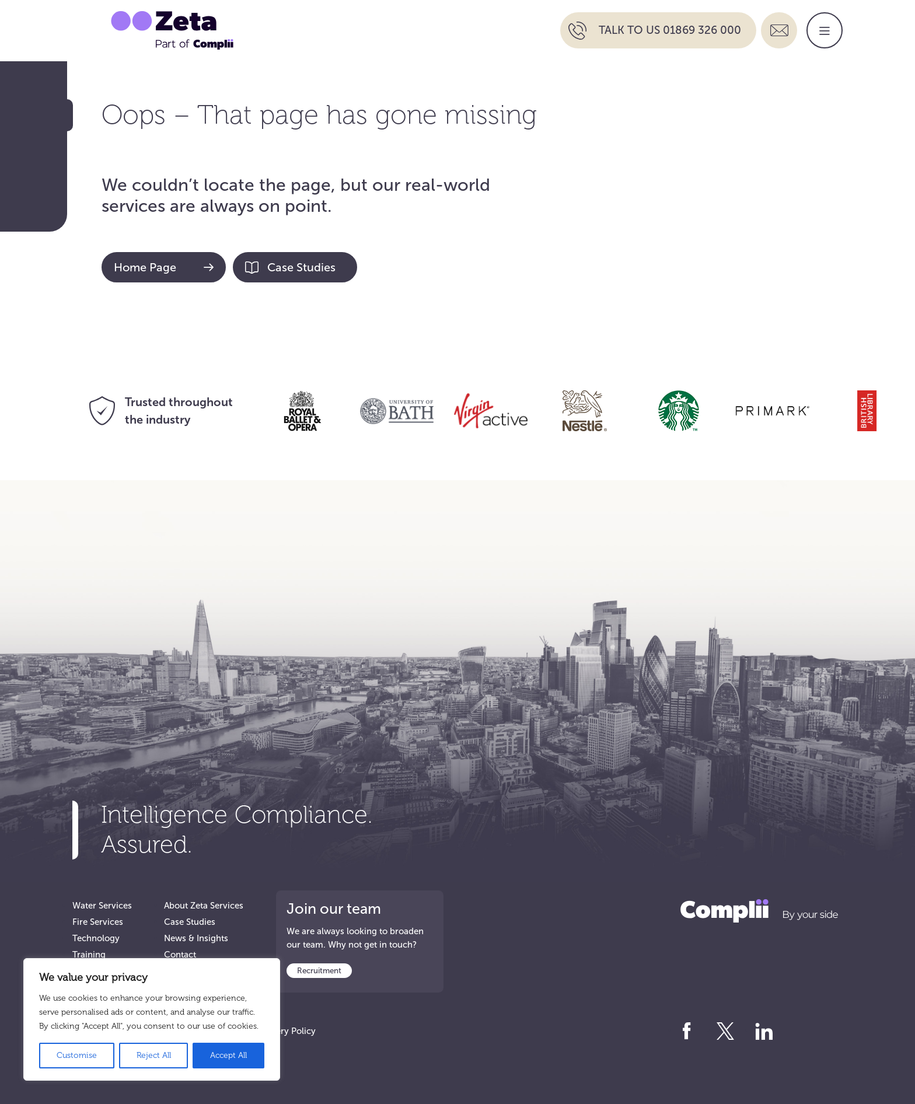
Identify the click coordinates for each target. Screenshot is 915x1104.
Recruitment (319, 970)
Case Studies (290, 267)
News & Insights (196, 938)
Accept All (228, 1055)
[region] (151, 1019)
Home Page (164, 267)
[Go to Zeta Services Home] (172, 29)
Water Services (102, 905)
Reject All (154, 1055)
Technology (96, 938)
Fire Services (97, 922)
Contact (180, 954)
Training (89, 954)
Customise (77, 1055)
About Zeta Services (203, 905)
